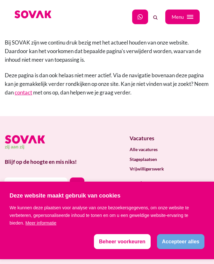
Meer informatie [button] (40, 223)
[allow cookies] (180, 241)
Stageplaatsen (143, 159)
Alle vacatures (144, 149)
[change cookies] (122, 241)
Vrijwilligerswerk (147, 168)
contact (23, 92)
